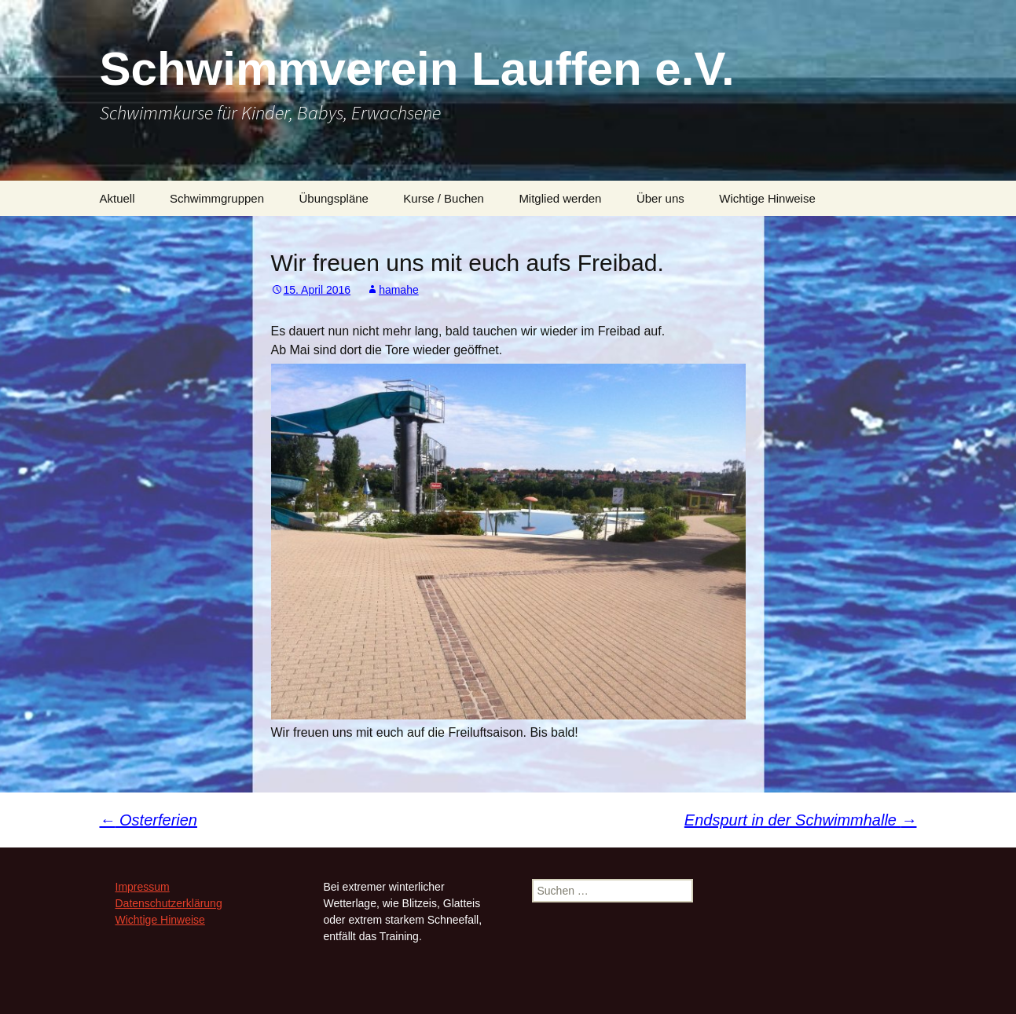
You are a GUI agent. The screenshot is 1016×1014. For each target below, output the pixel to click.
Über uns (660, 198)
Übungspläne (334, 198)
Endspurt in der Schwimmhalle (800, 820)
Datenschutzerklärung (169, 903)
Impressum (143, 886)
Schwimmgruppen (217, 198)
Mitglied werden (560, 198)
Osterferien (148, 820)
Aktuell (117, 198)
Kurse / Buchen (443, 198)
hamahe (399, 290)
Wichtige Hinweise (767, 198)
